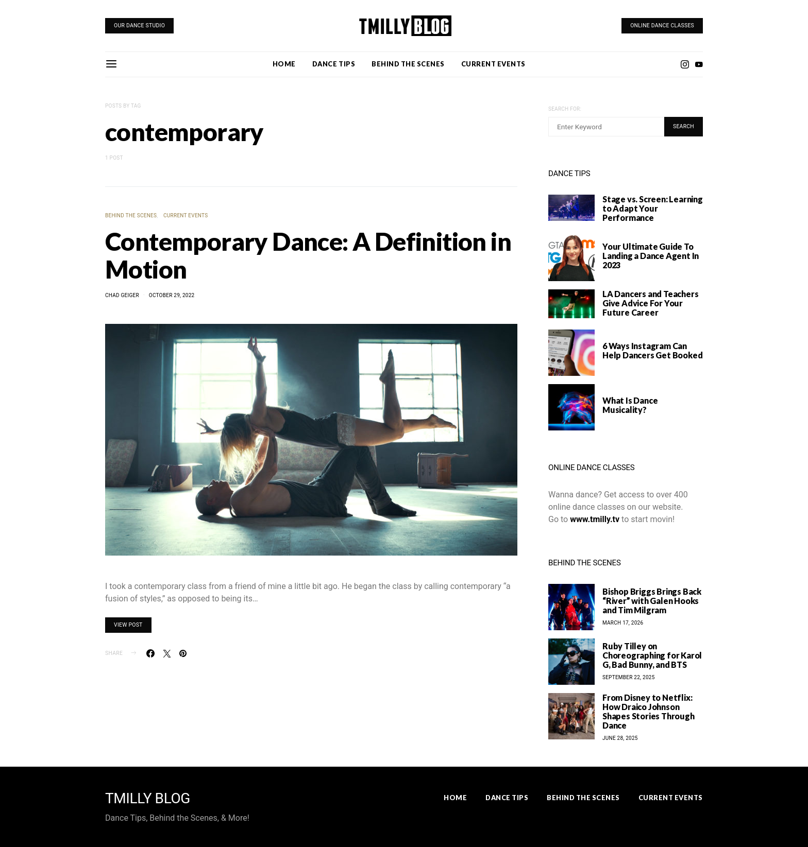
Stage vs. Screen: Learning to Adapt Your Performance (652, 208)
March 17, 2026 (622, 623)
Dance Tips (333, 64)
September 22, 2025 (628, 677)
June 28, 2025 (620, 738)
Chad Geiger (122, 295)
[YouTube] (699, 64)
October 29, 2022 (172, 295)
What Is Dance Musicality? (630, 404)
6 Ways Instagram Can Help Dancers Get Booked (652, 350)
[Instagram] (685, 64)
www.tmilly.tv (594, 519)
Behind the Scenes (408, 64)
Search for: (564, 109)
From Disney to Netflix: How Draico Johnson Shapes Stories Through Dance (648, 711)
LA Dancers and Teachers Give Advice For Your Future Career (650, 303)
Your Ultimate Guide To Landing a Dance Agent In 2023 (650, 255)
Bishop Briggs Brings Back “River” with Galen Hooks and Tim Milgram (651, 600)
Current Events (493, 64)
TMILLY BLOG (147, 798)
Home (284, 64)
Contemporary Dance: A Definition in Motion (308, 255)
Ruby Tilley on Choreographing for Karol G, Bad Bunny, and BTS (652, 655)
